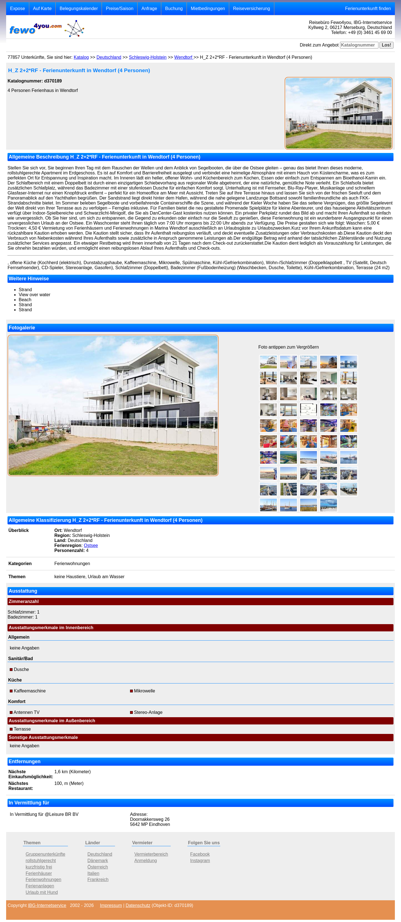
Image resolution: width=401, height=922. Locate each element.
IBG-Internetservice (47, 905)
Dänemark (97, 860)
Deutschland (109, 57)
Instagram (200, 860)
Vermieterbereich (151, 854)
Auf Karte (42, 8)
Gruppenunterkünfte (45, 854)
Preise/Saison (119, 8)
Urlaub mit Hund (42, 892)
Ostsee (91, 545)
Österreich (97, 867)
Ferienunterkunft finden (368, 8)
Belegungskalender (79, 8)
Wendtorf (184, 57)
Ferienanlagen (40, 886)
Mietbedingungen (208, 8)
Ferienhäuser (39, 873)
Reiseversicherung (251, 8)
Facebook (200, 854)
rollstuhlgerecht (41, 860)
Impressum (111, 905)
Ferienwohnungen (43, 879)
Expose (17, 8)
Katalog (81, 57)
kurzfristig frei (39, 867)
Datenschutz (138, 905)
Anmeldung (146, 860)
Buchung (174, 8)
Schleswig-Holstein (148, 57)
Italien (93, 873)
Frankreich (98, 879)
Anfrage (149, 8)
